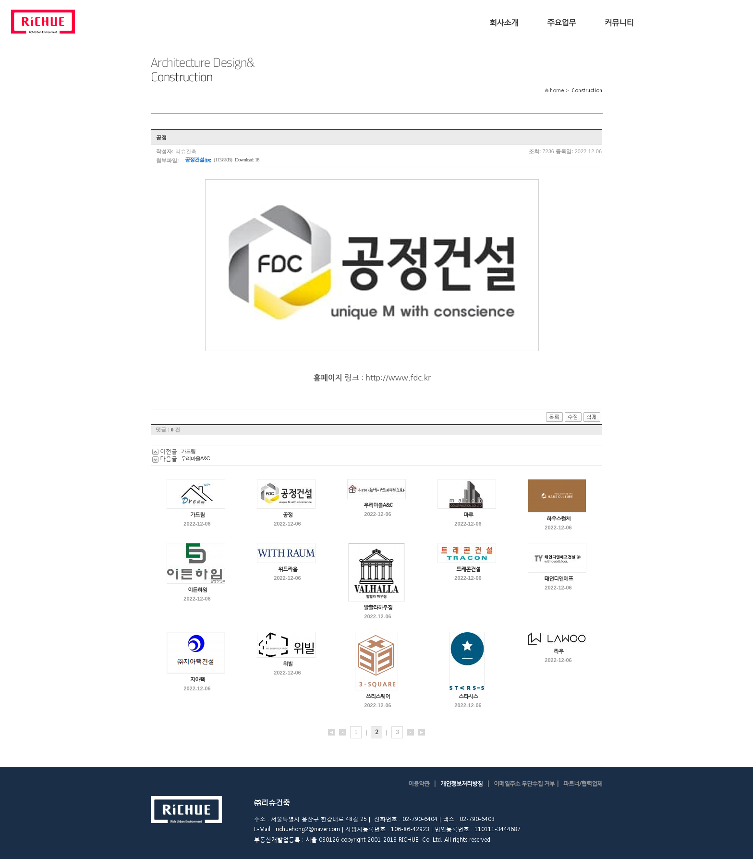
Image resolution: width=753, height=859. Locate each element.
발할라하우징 (378, 607)
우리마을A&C (195, 458)
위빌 (287, 664)
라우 (558, 651)
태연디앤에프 (558, 579)
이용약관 (418, 783)
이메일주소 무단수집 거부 (524, 783)
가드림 (188, 451)
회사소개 (503, 22)
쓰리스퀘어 (378, 696)
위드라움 (287, 569)
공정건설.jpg (198, 159)
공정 (287, 515)
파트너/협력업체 (582, 783)
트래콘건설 (468, 569)
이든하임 (197, 590)
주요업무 (561, 22)
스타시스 (468, 696)
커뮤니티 (619, 22)
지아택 (197, 679)
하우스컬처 (559, 518)
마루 (468, 515)
